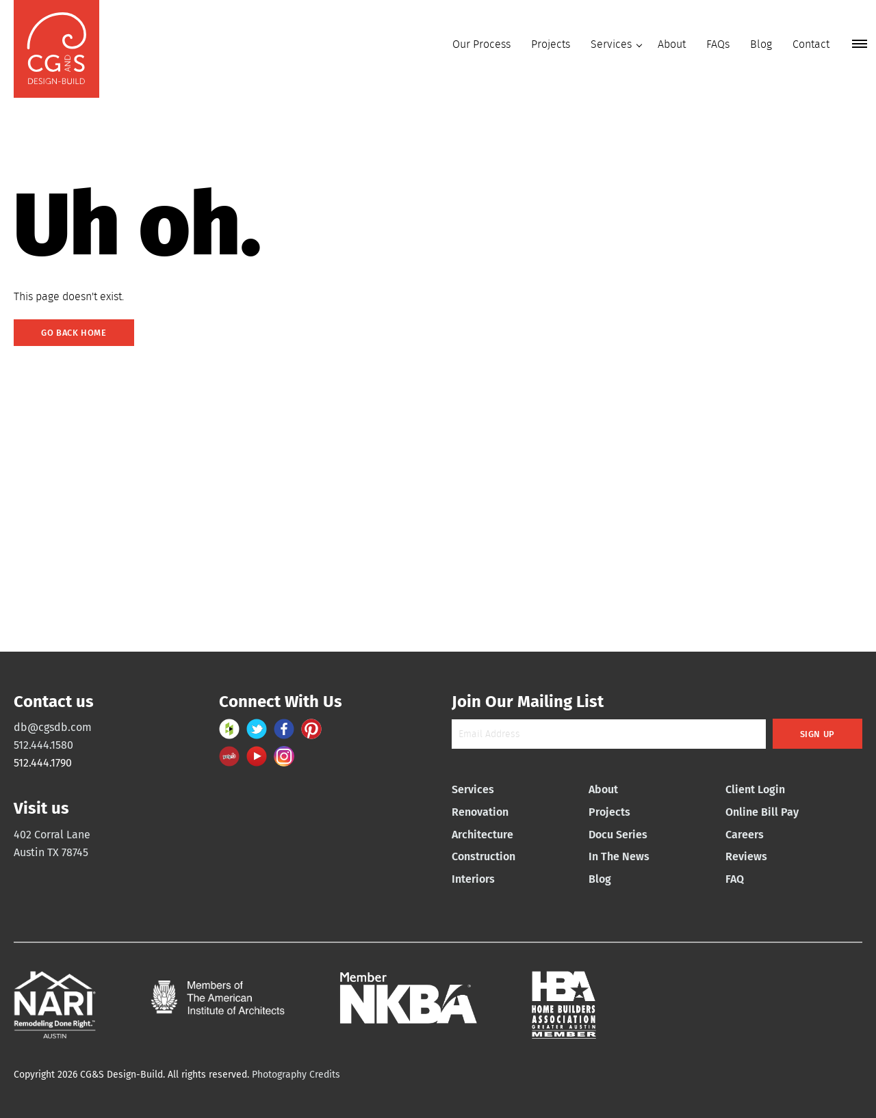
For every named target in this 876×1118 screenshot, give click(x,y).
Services (611, 44)
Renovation (480, 812)
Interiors (473, 879)
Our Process (481, 44)
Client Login (755, 789)
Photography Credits (296, 1074)
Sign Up (817, 734)
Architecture (482, 834)
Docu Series (618, 834)
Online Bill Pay (762, 812)
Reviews (746, 856)
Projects (550, 44)
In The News (619, 856)
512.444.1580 (43, 744)
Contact (811, 44)
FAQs (718, 44)
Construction (483, 856)
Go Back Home (74, 333)
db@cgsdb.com (53, 727)
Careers (744, 834)
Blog (761, 44)
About (672, 44)
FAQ (734, 879)
